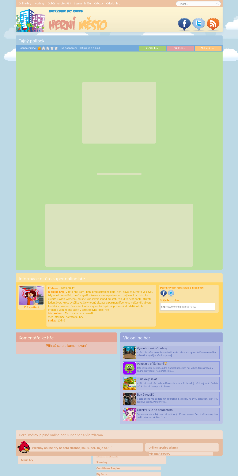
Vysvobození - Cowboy (152, 348)
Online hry (25, 3)
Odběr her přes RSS (59, 3)
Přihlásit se (180, 48)
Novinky (39, 3)
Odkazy (98, 3)
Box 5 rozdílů (145, 394)
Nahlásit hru (207, 48)
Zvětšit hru (152, 48)
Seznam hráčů (82, 3)
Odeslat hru (113, 3)
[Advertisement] (119, 112)
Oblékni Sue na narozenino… (156, 410)
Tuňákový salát (147, 379)
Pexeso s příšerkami (150, 363)
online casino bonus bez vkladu (107, 457)
